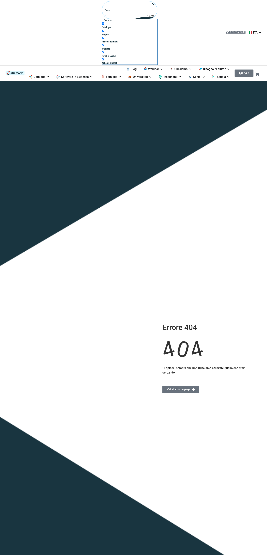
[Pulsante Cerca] (153, 16)
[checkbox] (129, 25)
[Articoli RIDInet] (103, 59)
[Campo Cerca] (130, 10)
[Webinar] (103, 45)
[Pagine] (103, 30)
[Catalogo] (103, 23)
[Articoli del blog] (103, 38)
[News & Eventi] (103, 52)
